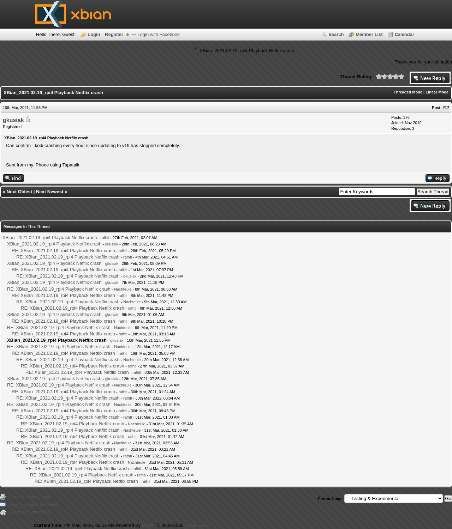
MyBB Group (198, 525)
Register (114, 34)
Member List (369, 34)
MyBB (148, 525)
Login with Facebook (158, 34)
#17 (446, 107)
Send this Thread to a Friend (33, 504)
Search (336, 34)
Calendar (404, 34)
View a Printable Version (30, 496)
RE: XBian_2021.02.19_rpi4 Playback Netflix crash (63, 250)
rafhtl (105, 238)
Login (94, 34)
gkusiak (13, 120)
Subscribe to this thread (29, 512)
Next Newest (49, 191)
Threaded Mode (408, 92)
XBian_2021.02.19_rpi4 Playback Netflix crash (49, 237)
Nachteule (123, 289)
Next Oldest (19, 191)
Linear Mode (437, 92)
